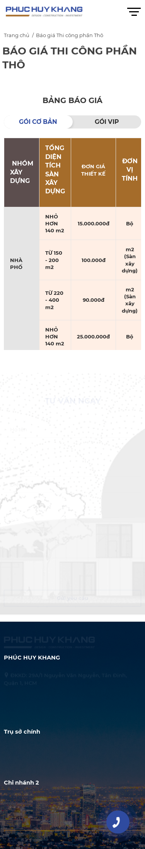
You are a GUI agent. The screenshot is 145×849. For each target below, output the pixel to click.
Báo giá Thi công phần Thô (69, 36)
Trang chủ (16, 36)
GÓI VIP (107, 121)
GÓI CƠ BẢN (38, 121)
